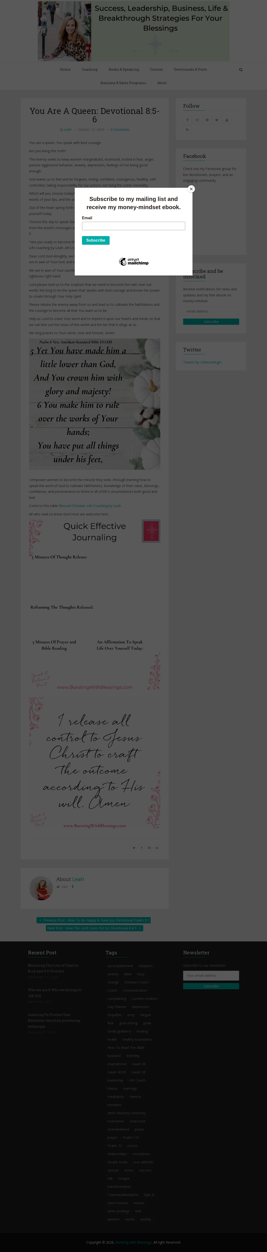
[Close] (191, 189)
